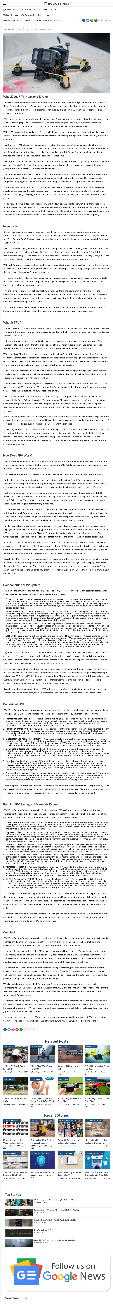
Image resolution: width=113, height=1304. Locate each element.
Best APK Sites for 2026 (42, 1172)
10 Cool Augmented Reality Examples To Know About (55, 1200)
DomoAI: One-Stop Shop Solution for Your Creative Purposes (69, 1143)
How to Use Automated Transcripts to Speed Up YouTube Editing (96, 1175)
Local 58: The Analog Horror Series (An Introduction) (54, 1240)
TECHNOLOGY (46, 29)
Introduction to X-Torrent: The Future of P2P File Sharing (56, 1210)
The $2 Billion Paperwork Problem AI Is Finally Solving (15, 1175)
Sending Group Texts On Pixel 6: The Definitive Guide (55, 1220)
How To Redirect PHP (42, 1230)
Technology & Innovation (13, 29)
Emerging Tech (31, 29)
